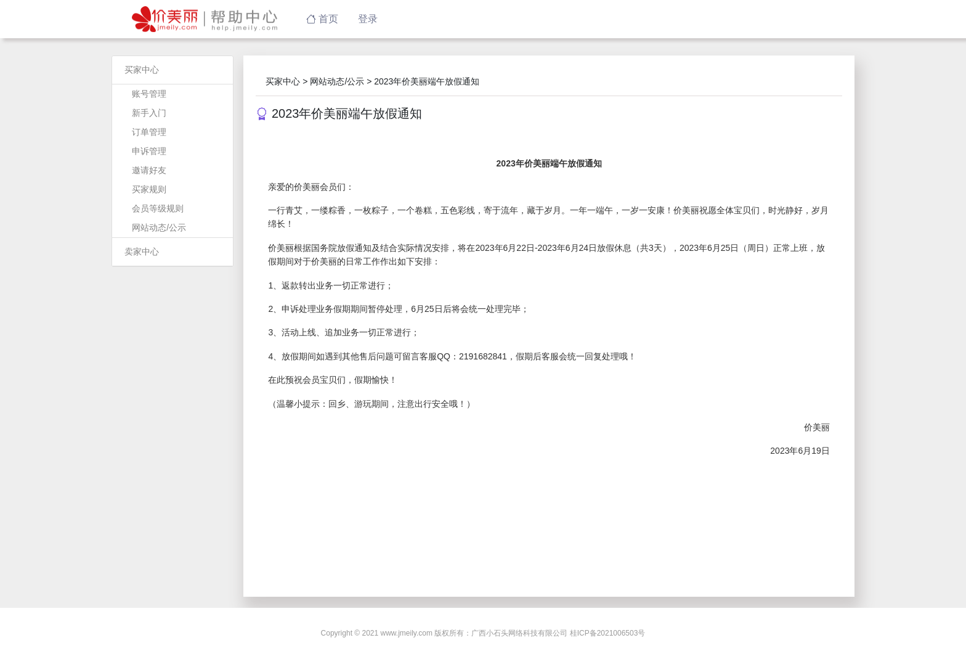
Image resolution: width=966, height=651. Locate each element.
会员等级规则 (158, 208)
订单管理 (149, 132)
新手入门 (149, 113)
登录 (368, 19)
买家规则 (149, 189)
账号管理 (149, 94)
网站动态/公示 (159, 227)
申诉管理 (149, 151)
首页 (322, 19)
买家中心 (141, 70)
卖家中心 (141, 251)
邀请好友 (149, 170)
